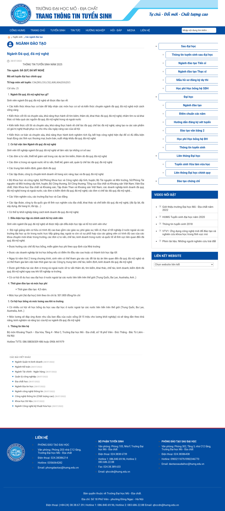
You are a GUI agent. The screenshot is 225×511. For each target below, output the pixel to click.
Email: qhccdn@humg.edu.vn (114, 471)
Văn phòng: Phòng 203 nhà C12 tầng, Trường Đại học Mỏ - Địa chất (59, 451)
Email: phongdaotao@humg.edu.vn (58, 467)
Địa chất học (21, 381)
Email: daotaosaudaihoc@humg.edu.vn (183, 464)
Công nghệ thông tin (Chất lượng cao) (34, 396)
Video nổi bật (165, 194)
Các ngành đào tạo (34, 37)
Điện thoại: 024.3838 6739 (112, 454)
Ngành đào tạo (31, 43)
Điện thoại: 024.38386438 (176, 454)
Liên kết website (167, 256)
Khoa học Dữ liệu (24, 401)
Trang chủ (37, 30)
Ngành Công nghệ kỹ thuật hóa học (33, 406)
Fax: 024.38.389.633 (109, 466)
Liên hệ (145, 30)
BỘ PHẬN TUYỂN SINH (111, 441)
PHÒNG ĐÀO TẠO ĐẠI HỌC (53, 444)
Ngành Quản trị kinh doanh (29, 362)
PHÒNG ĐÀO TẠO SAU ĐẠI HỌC (179, 441)
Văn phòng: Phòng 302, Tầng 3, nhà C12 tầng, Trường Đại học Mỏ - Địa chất (186, 448)
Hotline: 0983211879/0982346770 (180, 459)
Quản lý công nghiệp (26, 376)
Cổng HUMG (17, 30)
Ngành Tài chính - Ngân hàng (30, 371)
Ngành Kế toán (23, 366)
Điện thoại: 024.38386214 (53, 457)
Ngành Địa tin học (24, 386)
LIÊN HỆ (41, 437)
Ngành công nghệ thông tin (29, 391)
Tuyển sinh (17, 37)
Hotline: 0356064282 (50, 462)
